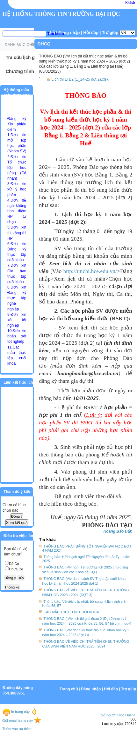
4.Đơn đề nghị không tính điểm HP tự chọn (16, 211)
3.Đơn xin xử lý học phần (16, 189)
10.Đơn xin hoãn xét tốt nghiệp (16, 336)
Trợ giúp (110, 32)
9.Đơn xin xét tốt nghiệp (16, 320)
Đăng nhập (69, 32)
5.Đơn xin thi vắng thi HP (16, 232)
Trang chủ (69, 689)
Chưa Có (16, 569)
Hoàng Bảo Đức (118, 531)
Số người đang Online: (118, 715)
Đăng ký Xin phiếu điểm (16, 124)
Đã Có (14, 564)
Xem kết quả (17, 523)
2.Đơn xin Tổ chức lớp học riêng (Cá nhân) (16, 168)
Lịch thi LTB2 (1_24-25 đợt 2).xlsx (80, 79)
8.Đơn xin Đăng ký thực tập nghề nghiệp (16, 298)
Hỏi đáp (90, 32)
